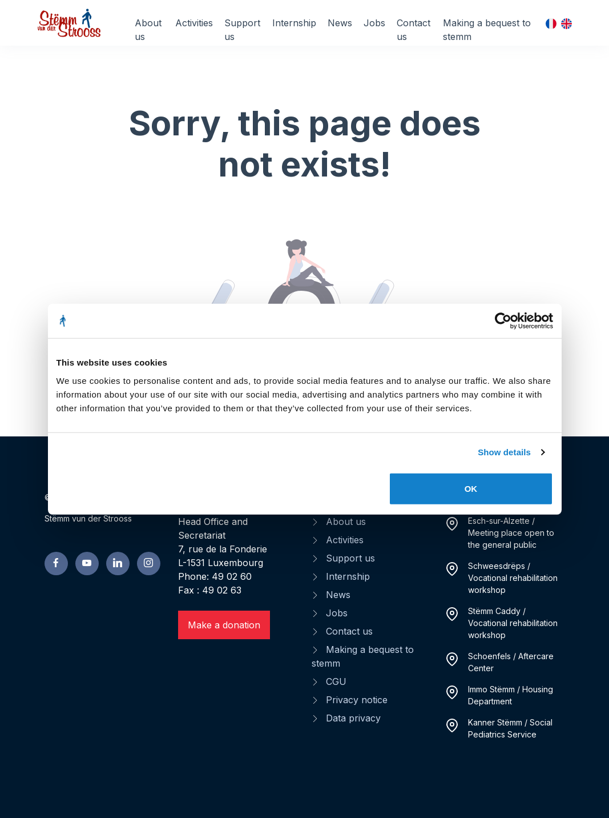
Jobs (374, 23)
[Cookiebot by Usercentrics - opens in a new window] (503, 321)
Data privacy (353, 718)
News (340, 23)
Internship (294, 23)
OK (471, 488)
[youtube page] (87, 563)
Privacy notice (357, 699)
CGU (336, 681)
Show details (504, 452)
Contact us (413, 29)
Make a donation (224, 625)
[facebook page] (56, 563)
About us (148, 29)
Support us (242, 29)
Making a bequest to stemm (487, 29)
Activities (194, 23)
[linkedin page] (118, 563)
